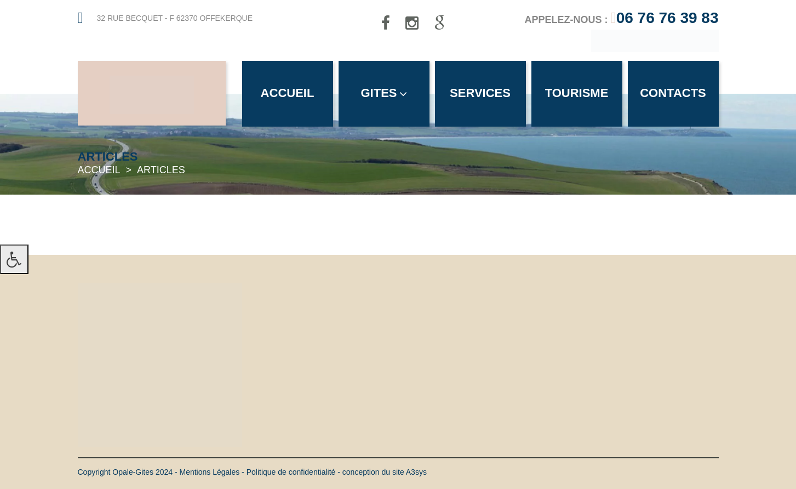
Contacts (673, 93)
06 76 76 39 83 (667, 17)
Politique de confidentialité (291, 472)
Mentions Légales (209, 472)
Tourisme (577, 93)
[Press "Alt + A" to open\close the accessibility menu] (14, 259)
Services (480, 93)
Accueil (287, 93)
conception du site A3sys (384, 472)
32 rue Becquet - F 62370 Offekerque (175, 18)
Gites (383, 93)
